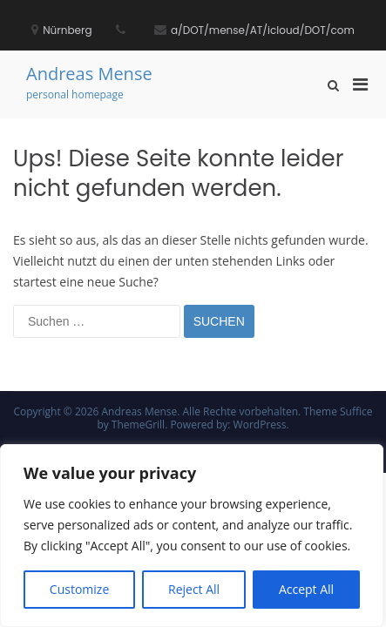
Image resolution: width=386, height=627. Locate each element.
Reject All (194, 589)
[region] (191, 535)
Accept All (306, 589)
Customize (79, 589)
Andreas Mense (89, 73)
